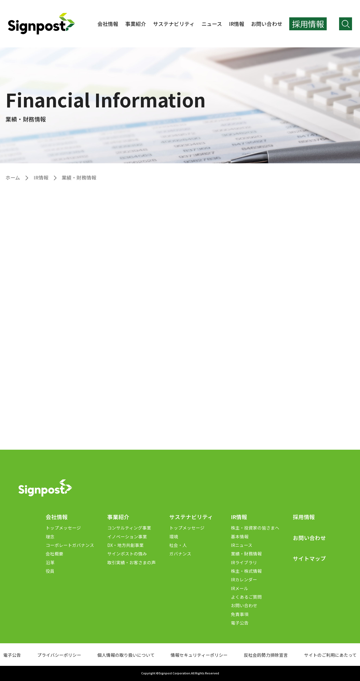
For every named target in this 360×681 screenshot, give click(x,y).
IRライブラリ (244, 562)
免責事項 (240, 614)
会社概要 (54, 553)
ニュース (211, 23)
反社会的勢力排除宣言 (266, 655)
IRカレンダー (244, 579)
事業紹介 (135, 23)
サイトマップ (309, 558)
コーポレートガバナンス (70, 545)
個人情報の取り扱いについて (126, 655)
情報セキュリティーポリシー (199, 655)
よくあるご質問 (246, 597)
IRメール (239, 588)
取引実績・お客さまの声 (131, 562)
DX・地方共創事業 (125, 545)
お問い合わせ (266, 23)
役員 (50, 571)
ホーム (13, 177)
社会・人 (178, 545)
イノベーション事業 (127, 536)
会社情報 (107, 23)
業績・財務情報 (246, 553)
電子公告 (240, 623)
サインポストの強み (127, 553)
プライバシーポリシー (59, 655)
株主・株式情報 (246, 571)
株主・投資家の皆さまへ (255, 528)
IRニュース (241, 545)
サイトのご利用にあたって (330, 655)
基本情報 (240, 536)
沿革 (50, 562)
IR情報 (236, 23)
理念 (50, 536)
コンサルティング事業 (129, 528)
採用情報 (304, 517)
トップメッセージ (63, 528)
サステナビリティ (174, 23)
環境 (173, 536)
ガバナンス (180, 553)
